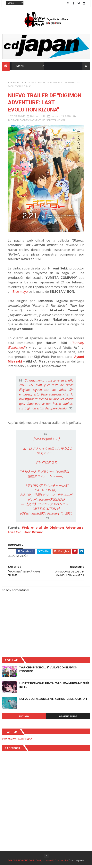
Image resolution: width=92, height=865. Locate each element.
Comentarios (68, 716)
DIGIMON (13, 120)
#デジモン (47, 495)
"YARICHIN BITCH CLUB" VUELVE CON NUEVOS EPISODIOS (48, 669)
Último (24, 716)
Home (11, 82)
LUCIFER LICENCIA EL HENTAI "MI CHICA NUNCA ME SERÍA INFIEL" (54, 685)
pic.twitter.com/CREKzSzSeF (46, 499)
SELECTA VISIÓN (55, 120)
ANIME (21, 116)
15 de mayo (19, 291)
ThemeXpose (77, 860)
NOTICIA (21, 82)
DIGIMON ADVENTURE (32, 120)
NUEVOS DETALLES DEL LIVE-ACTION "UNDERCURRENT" (53, 699)
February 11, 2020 (59, 513)
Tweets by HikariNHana (17, 739)
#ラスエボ (65, 495)
